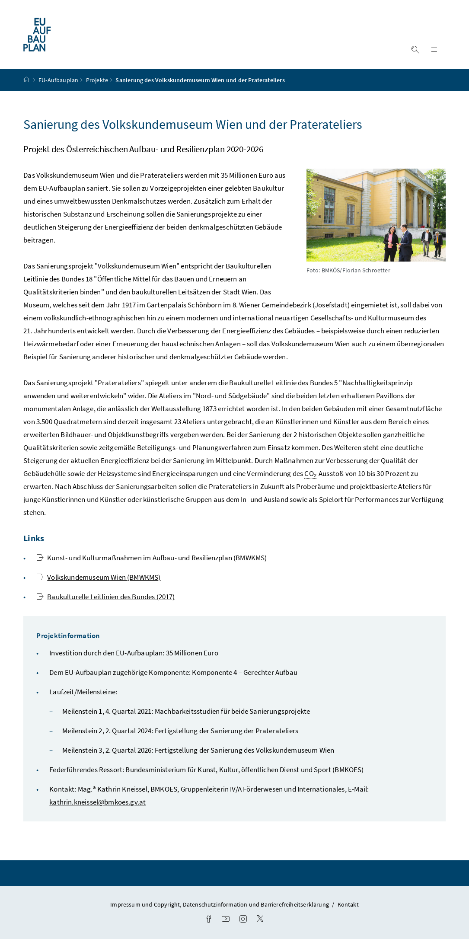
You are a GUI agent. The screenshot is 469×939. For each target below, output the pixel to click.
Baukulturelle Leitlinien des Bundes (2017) (105, 596)
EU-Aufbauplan (58, 80)
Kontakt (348, 904)
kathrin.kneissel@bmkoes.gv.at (97, 802)
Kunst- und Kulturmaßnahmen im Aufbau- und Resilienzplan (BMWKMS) (151, 557)
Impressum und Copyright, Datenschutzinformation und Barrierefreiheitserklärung (220, 904)
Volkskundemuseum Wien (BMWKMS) (98, 577)
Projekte (97, 80)
